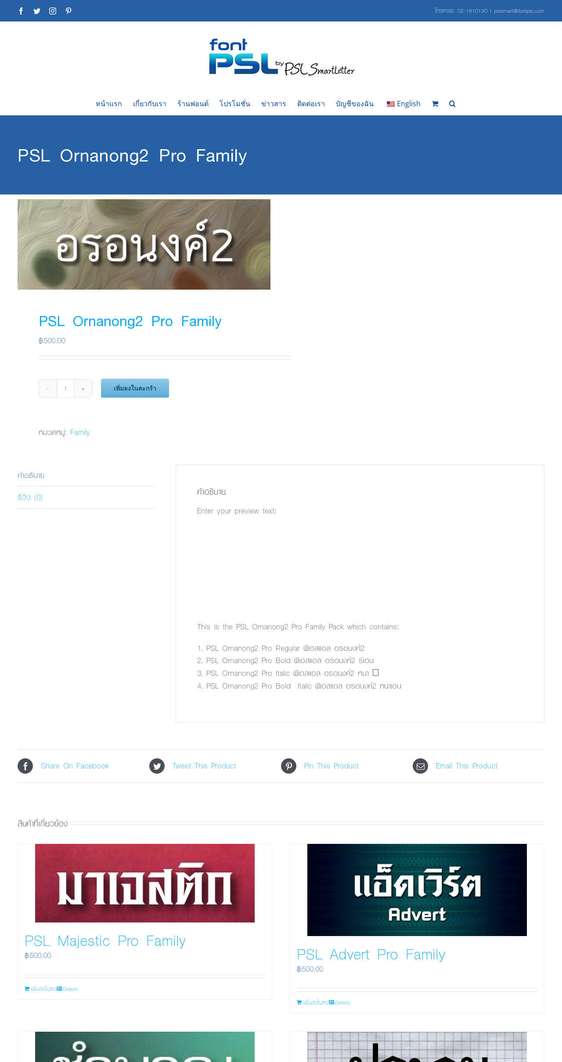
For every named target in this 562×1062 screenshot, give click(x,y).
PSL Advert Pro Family (371, 953)
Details (70, 988)
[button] (452, 104)
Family (80, 432)
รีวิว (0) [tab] (30, 497)
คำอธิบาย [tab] (31, 475)
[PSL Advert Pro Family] (417, 890)
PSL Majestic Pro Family (105, 940)
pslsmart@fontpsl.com (519, 10)
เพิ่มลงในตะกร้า (135, 388)
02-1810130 (472, 10)
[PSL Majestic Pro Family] (145, 883)
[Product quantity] (65, 388)
